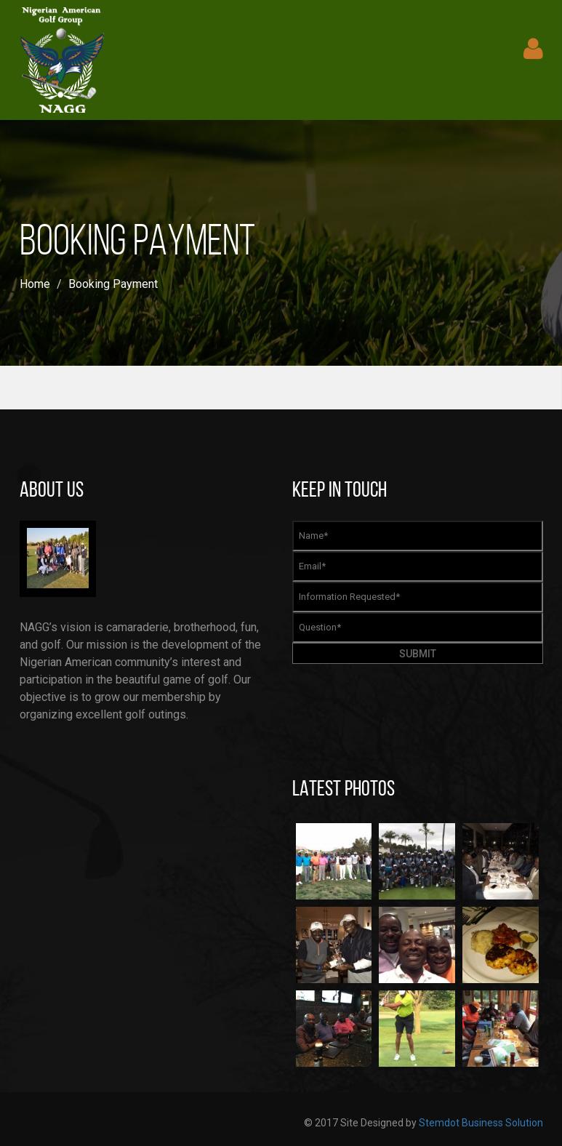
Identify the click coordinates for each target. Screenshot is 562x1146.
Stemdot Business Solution (481, 1123)
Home (35, 284)
